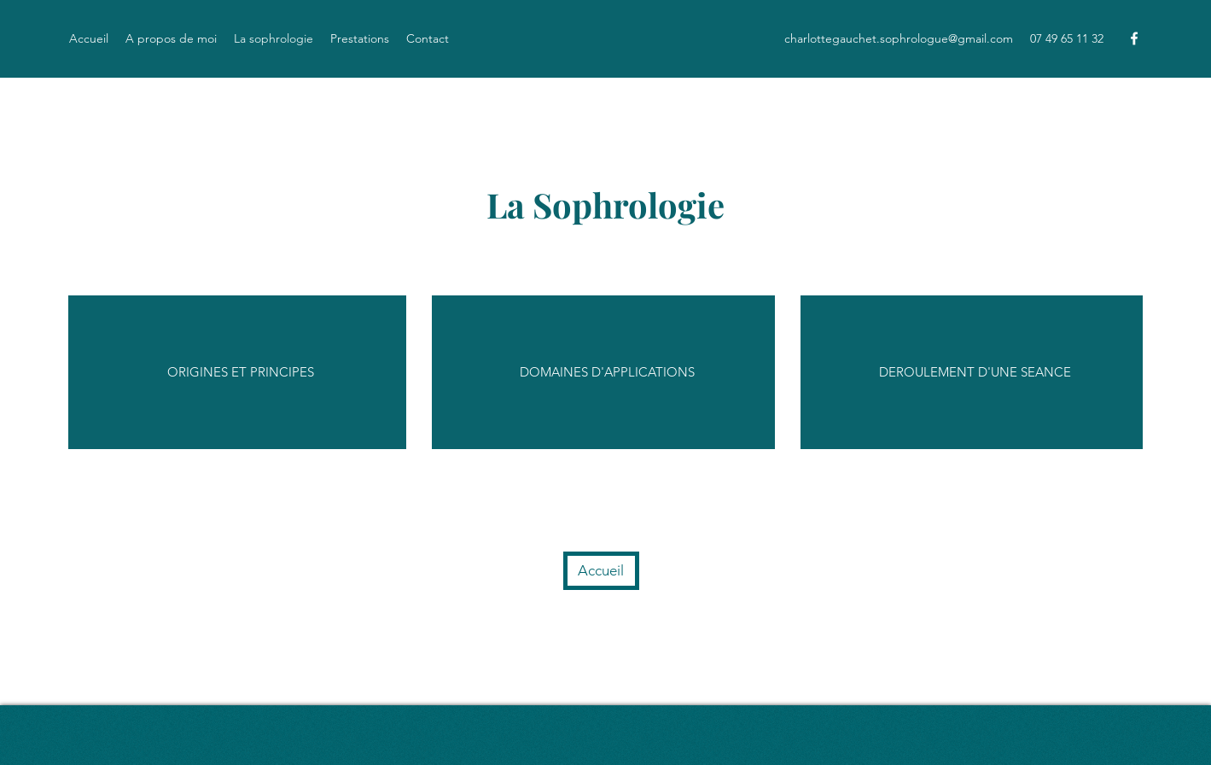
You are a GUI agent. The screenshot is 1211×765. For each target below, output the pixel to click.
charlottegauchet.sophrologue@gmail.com (898, 38)
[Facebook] (1134, 38)
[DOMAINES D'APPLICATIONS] (610, 372)
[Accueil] (601, 571)
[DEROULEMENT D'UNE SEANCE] (975, 372)
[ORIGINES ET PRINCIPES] (242, 372)
